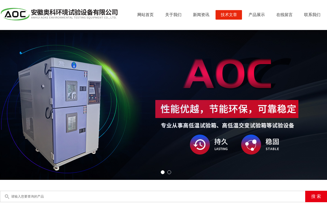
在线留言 (284, 15)
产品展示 (257, 15)
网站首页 (145, 15)
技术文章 (229, 15)
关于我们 (173, 15)
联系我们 (312, 15)
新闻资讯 (201, 15)
